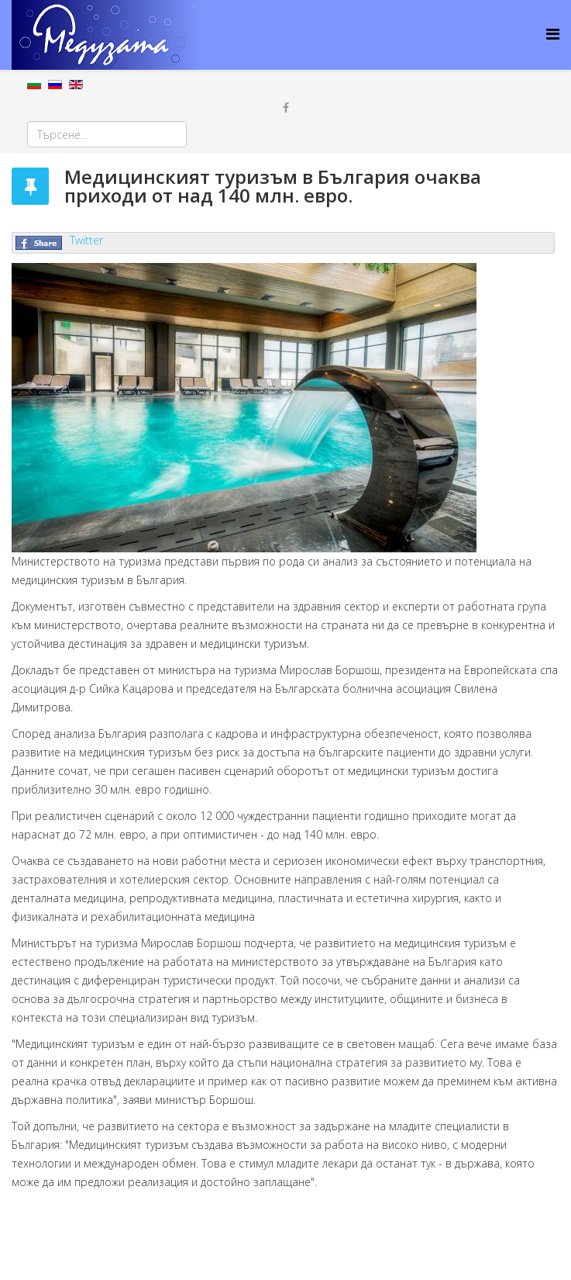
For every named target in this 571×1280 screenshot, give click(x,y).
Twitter (86, 240)
